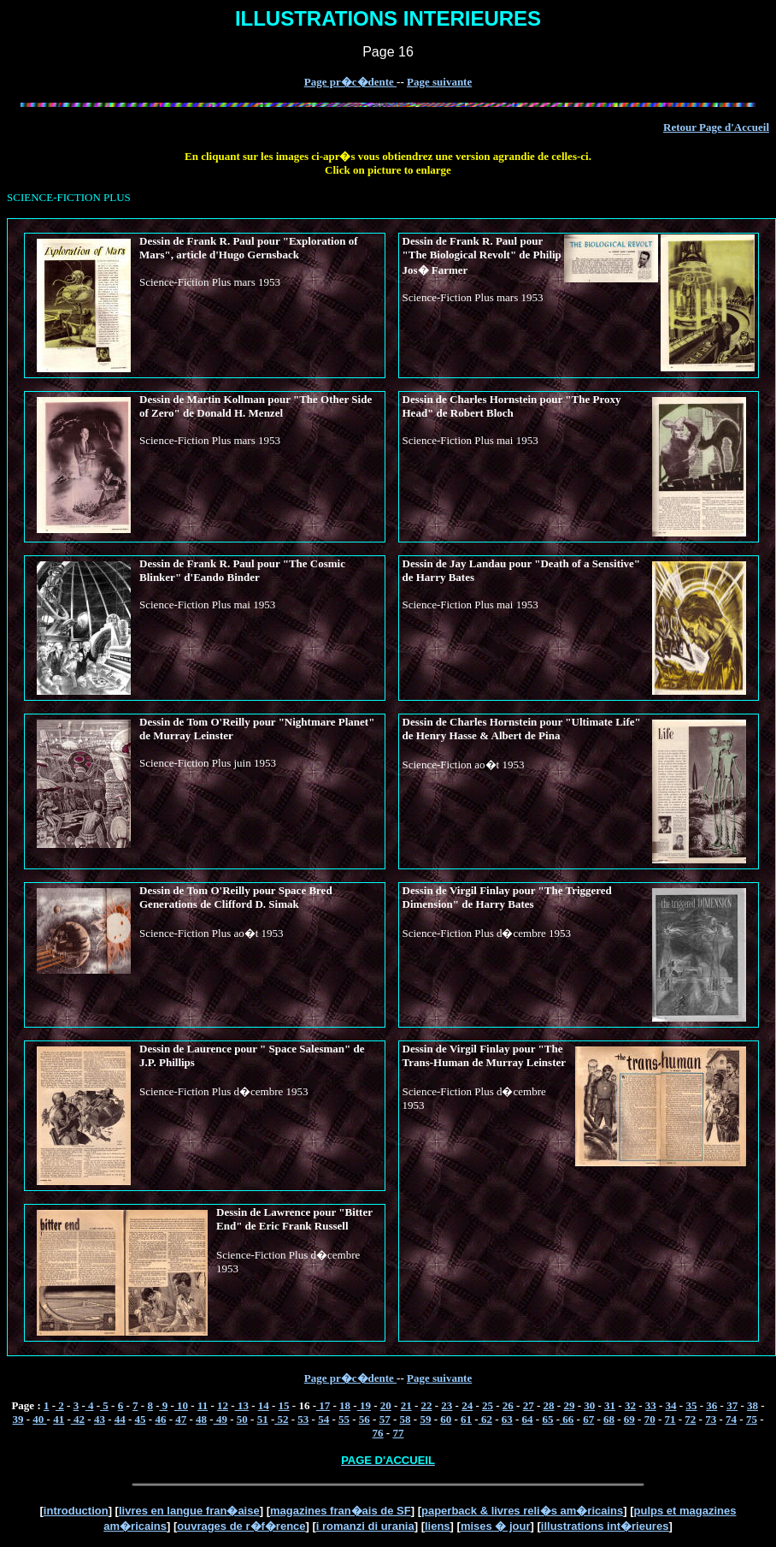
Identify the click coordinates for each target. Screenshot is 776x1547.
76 (378, 1432)
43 (99, 1419)
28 (549, 1405)
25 (487, 1405)
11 (202, 1405)
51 (262, 1419)
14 (263, 1405)
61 (466, 1419)
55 (344, 1419)
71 (670, 1419)
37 (732, 1405)
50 (242, 1419)
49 (220, 1419)
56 (364, 1419)
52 (281, 1419)
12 (222, 1405)
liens (437, 1526)
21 (406, 1405)
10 (181, 1405)
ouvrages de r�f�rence (241, 1526)
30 (589, 1405)
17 (323, 1405)
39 (18, 1419)
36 (711, 1405)
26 (508, 1405)
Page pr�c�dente (350, 81)
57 (385, 1419)
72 (690, 1419)
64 (527, 1419)
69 (629, 1419)
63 (507, 1419)
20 (385, 1405)
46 (160, 1419)
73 (710, 1419)
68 (608, 1419)
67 (588, 1419)
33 (650, 1405)
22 (426, 1405)
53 (303, 1419)
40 (39, 1419)
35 (691, 1405)
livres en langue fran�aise (189, 1510)
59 (425, 1419)
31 (609, 1405)
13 (242, 1405)
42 (78, 1419)
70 (649, 1419)
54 (323, 1419)
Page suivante (439, 81)
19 (364, 1405)
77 (397, 1432)
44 (120, 1419)
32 (630, 1405)
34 (671, 1405)
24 (467, 1405)
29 (568, 1405)
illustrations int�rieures (605, 1526)
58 (405, 1419)
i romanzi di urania (365, 1526)
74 (731, 1419)
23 (446, 1405)
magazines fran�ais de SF (340, 1510)
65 (547, 1419)
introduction (76, 1510)
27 (528, 1405)
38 (752, 1405)
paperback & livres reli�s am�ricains (522, 1510)
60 (445, 1419)
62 (485, 1419)
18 (344, 1405)
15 (284, 1405)
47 (180, 1419)
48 (201, 1419)
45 (140, 1419)
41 (58, 1419)
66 (566, 1419)
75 (751, 1419)
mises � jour (496, 1526)
